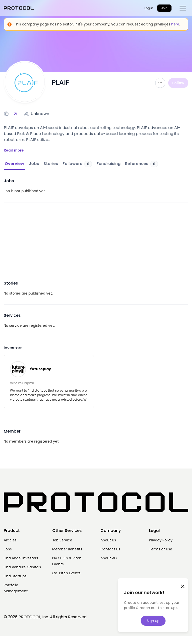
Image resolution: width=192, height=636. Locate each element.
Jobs (8, 549)
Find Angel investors (21, 558)
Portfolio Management (16, 588)
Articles (10, 540)
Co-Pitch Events (66, 573)
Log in (148, 8)
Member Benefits (67, 549)
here (175, 24)
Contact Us (110, 549)
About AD (108, 558)
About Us (108, 540)
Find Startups (15, 576)
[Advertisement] (96, 237)
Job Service (62, 540)
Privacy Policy (160, 540)
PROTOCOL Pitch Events (67, 561)
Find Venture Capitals (22, 567)
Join (164, 8)
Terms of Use (160, 549)
